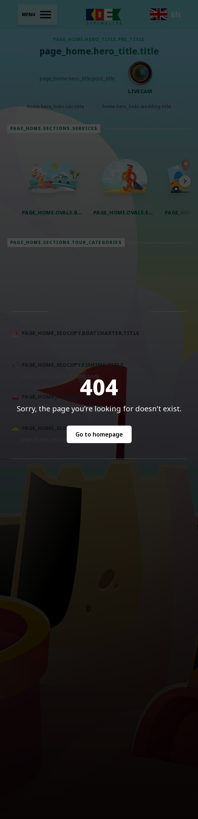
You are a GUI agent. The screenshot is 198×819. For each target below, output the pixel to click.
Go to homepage (99, 434)
